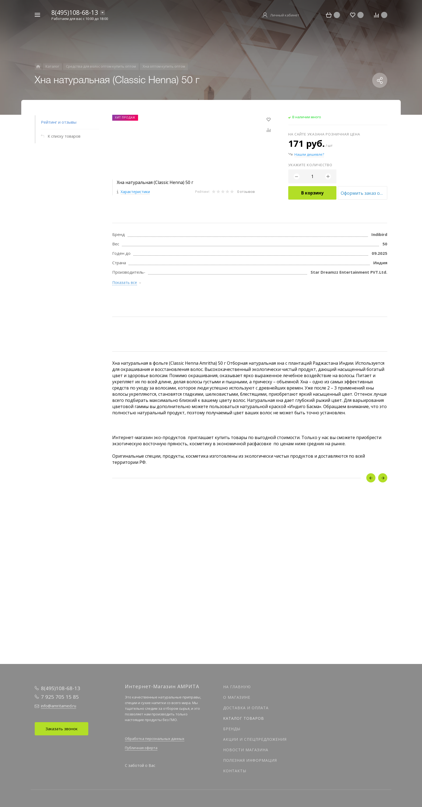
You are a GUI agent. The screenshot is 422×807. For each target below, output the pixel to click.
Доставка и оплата (246, 707)
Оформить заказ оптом (364, 193)
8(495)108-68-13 (74, 12)
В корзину (312, 193)
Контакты (234, 770)
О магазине (236, 697)
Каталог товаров (243, 718)
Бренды (231, 728)
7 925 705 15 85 (60, 696)
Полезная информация (250, 760)
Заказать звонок (61, 728)
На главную (237, 686)
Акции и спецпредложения (255, 739)
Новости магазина (245, 749)
